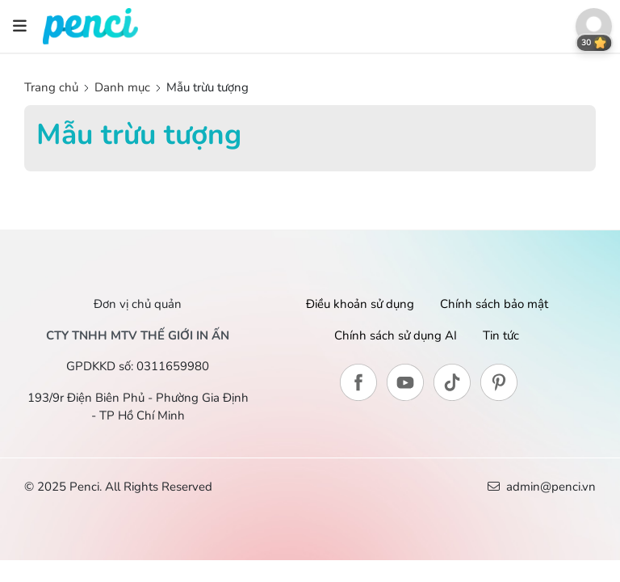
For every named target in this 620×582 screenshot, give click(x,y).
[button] (594, 26)
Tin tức (501, 335)
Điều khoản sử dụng (360, 304)
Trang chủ (53, 87)
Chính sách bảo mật (494, 304)
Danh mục (122, 87)
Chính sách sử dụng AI (395, 335)
